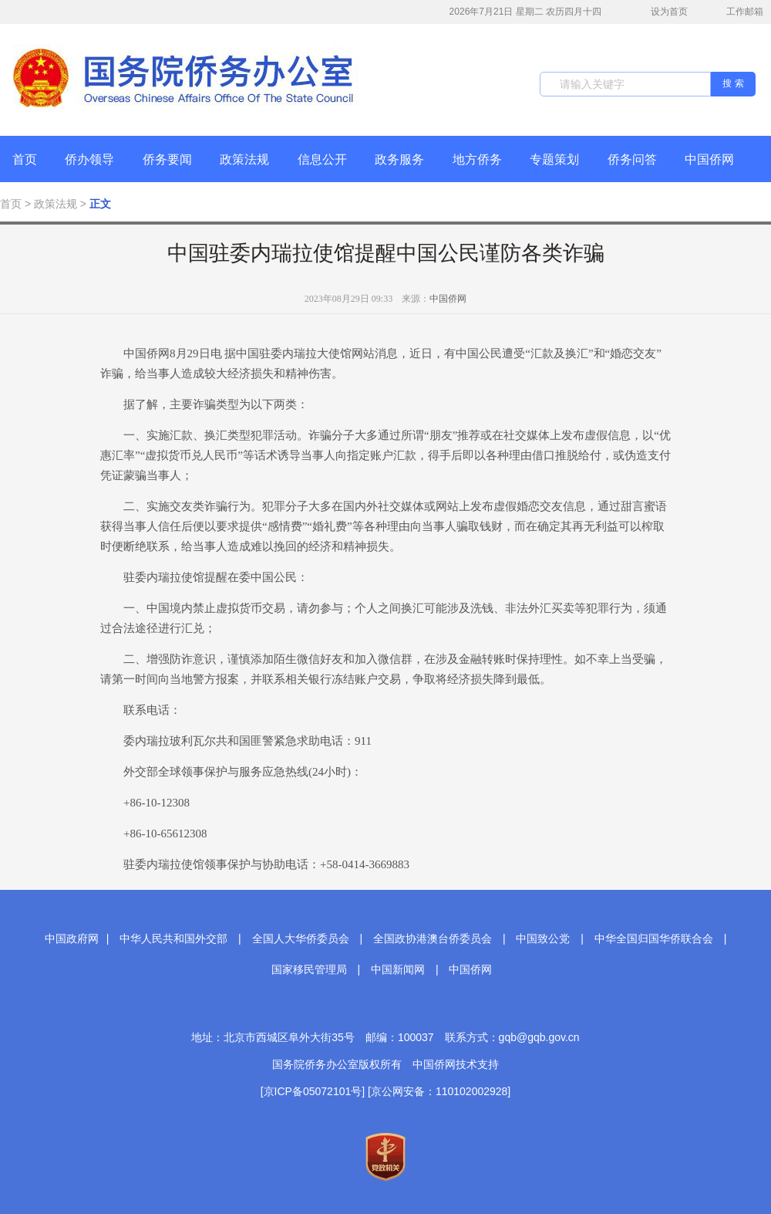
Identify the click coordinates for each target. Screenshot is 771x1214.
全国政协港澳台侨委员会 (432, 938)
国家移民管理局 (309, 969)
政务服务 (399, 159)
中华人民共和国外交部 (173, 938)
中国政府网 (72, 938)
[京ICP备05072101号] (313, 1091)
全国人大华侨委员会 (300, 938)
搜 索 (732, 83)
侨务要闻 (167, 159)
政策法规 (244, 159)
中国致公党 (543, 938)
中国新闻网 (398, 969)
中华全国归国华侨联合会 (653, 938)
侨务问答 (632, 159)
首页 (24, 159)
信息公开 (322, 159)
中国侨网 (709, 159)
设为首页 (661, 12)
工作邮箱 (736, 13)
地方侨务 (477, 159)
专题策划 (554, 159)
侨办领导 (89, 159)
